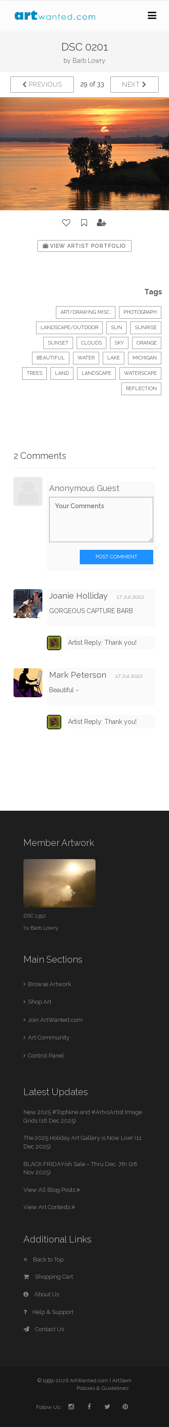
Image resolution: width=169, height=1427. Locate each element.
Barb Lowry (89, 60)
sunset (58, 343)
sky (119, 343)
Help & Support (48, 1312)
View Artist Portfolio (84, 246)
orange (147, 343)
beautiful (51, 358)
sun (116, 328)
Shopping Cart (48, 1276)
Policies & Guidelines (102, 1388)
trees (34, 373)
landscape (96, 373)
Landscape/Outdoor (69, 328)
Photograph (140, 312)
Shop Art (39, 1001)
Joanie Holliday (78, 595)
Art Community (48, 1037)
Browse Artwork (49, 984)
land (62, 373)
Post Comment (116, 556)
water (86, 358)
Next (134, 84)
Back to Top (43, 1259)
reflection (141, 389)
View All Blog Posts (51, 1189)
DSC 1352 (34, 915)
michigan (144, 358)
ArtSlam (122, 1380)
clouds (91, 343)
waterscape (140, 373)
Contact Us (43, 1329)
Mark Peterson (77, 675)
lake (113, 358)
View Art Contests (49, 1207)
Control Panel (46, 1055)
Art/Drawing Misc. (85, 312)
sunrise (146, 328)
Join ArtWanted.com (55, 1019)
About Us (41, 1294)
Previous (42, 84)
